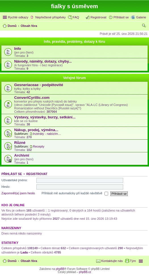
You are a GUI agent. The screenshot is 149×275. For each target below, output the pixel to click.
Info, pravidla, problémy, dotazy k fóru (74, 42)
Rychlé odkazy (18, 17)
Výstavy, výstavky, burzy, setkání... (44, 117)
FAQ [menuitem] (76, 17)
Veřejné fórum (74, 78)
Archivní (21, 155)
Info (17, 48)
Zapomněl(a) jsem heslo (18, 193)
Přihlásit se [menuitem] (121, 17)
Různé (20, 142)
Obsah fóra (29, 261)
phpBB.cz (85, 272)
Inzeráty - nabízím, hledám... (47, 133)
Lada (24, 252)
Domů (12, 261)
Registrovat (36, 174)
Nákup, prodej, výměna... (36, 130)
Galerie (141, 17)
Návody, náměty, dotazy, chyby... (43, 61)
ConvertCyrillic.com (32, 97)
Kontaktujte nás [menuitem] (112, 261)
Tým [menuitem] (133, 261)
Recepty (38, 146)
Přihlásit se (11, 174)
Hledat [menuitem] (144, 26)
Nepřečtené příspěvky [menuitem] (50, 17)
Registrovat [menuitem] (98, 17)
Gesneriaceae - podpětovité (38, 85)
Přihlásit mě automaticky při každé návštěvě (75, 194)
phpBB (60, 268)
